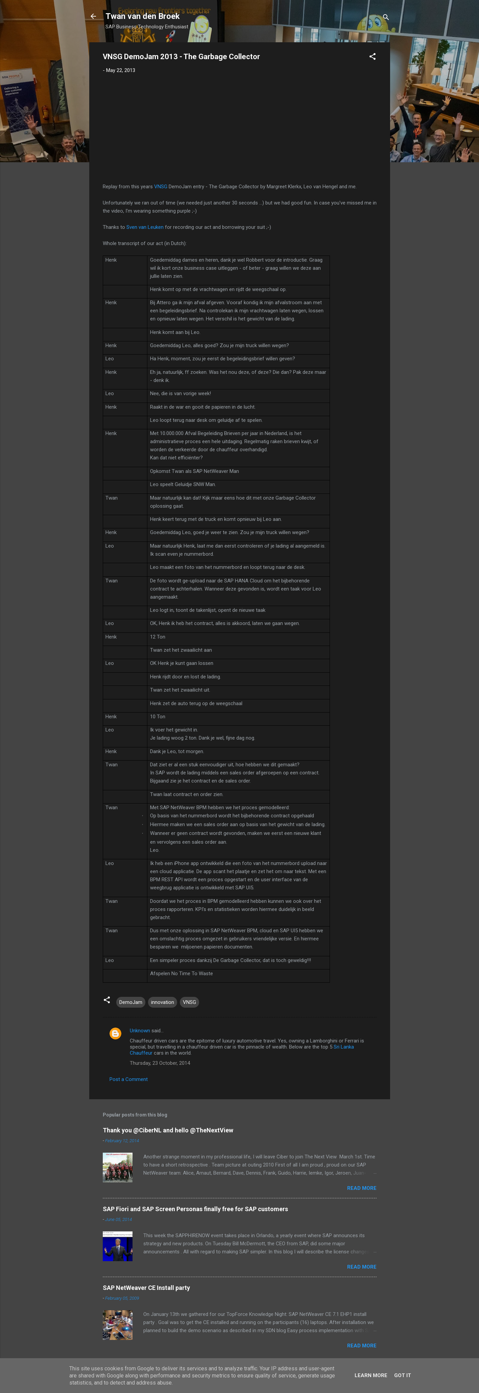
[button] (372, 57)
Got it (402, 1375)
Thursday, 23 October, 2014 (160, 1063)
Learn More (371, 1375)
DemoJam (130, 1002)
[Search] (386, 18)
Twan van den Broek (142, 16)
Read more (362, 1188)
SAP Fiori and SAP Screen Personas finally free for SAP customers (195, 1208)
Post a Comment (129, 1079)
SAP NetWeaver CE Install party (146, 1287)
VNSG (160, 187)
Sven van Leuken (145, 227)
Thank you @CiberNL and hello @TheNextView (168, 1130)
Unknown (140, 1031)
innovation (162, 1002)
